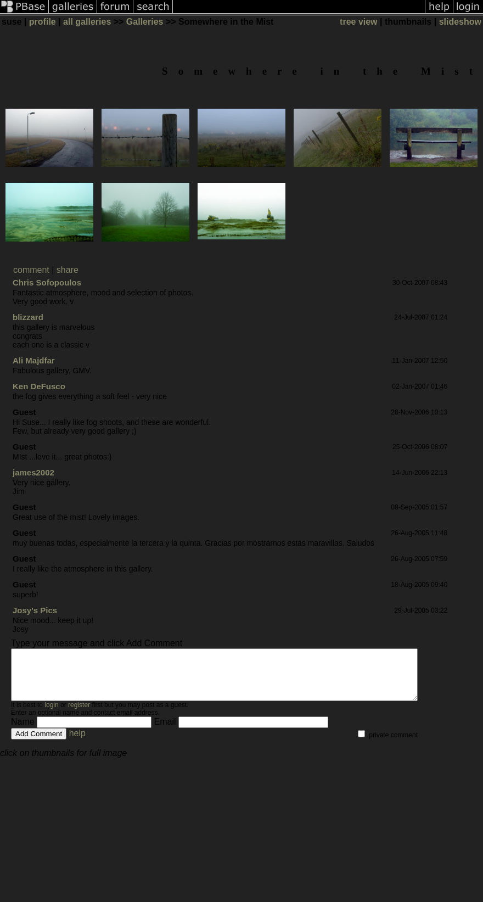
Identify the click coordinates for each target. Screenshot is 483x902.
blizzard (28, 317)
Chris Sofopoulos (47, 282)
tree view (358, 21)
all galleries (87, 21)
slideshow (460, 21)
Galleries (145, 21)
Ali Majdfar (34, 360)
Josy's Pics (35, 610)
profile (42, 21)
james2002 (33, 472)
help (77, 743)
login (51, 715)
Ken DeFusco (39, 386)
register (79, 715)
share (67, 269)
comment (31, 269)
